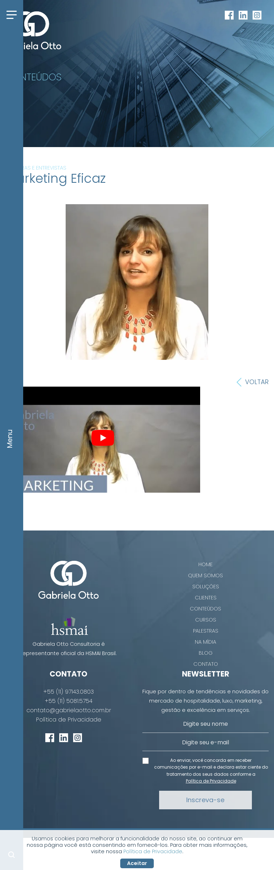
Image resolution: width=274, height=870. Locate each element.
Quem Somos (205, 575)
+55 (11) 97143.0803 (69, 692)
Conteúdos (205, 608)
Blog (206, 653)
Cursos (205, 619)
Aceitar (137, 863)
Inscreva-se (206, 799)
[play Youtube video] (102, 438)
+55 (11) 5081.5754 (68, 701)
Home (205, 564)
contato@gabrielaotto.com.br (68, 710)
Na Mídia (205, 641)
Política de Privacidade (68, 720)
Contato (205, 664)
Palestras (205, 630)
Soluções (205, 586)
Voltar (253, 382)
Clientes (206, 597)
